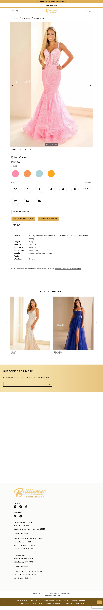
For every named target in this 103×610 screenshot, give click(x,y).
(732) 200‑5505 (21, 537)
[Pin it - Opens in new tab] (25, 150)
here (82, 607)
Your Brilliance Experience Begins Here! (51, 1)
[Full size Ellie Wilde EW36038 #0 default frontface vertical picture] (51, 85)
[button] (13, 11)
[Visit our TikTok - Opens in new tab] (26, 510)
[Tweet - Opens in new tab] (20, 150)
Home (16, 18)
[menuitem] (13, 11)
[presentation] (30, 326)
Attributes (17, 228)
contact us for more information (68, 272)
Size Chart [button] (87, 183)
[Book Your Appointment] (17, 11)
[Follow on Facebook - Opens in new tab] (15, 510)
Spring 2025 (39, 18)
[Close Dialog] (3, 606)
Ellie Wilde (26, 18)
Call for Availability (55, 221)
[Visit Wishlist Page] (90, 11)
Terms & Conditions (52, 597)
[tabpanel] (51, 85)
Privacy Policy (37, 597)
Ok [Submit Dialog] (99, 606)
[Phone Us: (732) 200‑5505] (51, 6)
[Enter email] (27, 387)
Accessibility (66, 597)
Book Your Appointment (25, 221)
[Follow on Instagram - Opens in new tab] (20, 510)
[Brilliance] (51, 11)
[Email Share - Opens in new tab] (30, 150)
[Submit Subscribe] (49, 387)
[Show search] (86, 11)
